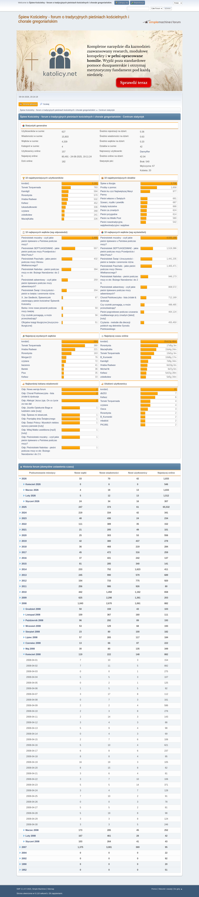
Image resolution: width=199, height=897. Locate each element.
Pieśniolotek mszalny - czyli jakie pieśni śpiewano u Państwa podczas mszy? (39, 241)
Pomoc (154, 889)
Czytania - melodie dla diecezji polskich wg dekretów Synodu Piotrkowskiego (115, 325)
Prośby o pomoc (108, 187)
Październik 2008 (34, 620)
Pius (23, 373)
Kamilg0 (25, 191)
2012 (24, 581)
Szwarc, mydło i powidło (112, 202)
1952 (24, 870)
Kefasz (24, 203)
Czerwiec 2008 (32, 643)
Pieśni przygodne (108, 214)
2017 (24, 552)
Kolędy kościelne (108, 206)
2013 (24, 575)
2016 (24, 558)
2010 (24, 592)
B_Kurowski (106, 357)
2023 (24, 518)
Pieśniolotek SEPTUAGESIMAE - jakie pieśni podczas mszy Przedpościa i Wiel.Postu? (40, 251)
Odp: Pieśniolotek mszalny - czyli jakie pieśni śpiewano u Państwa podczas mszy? (40, 440)
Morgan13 (26, 357)
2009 (24, 598)
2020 (24, 535)
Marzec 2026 (31, 490)
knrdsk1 (25, 183)
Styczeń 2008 (32, 841)
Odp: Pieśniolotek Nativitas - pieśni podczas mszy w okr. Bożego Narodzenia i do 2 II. (38, 450)
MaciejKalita (27, 219)
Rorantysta (26, 195)
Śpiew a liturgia (107, 183)
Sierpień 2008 (32, 632)
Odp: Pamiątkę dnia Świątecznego (38, 419)
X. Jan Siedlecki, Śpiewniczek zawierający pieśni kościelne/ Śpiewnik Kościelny (40, 300)
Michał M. (105, 369)
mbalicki (104, 421)
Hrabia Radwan (29, 199)
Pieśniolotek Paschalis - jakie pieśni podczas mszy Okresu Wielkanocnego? (38, 262)
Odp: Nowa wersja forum (33, 389)
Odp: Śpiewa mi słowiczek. (34, 415)
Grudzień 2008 (32, 609)
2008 (24, 603)
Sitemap (51, 889)
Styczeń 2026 (32, 501)
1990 (24, 864)
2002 (24, 858)
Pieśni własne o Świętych (112, 198)
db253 (103, 393)
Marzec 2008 (31, 830)
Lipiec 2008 (31, 637)
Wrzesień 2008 (33, 626)
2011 (24, 586)
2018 (24, 547)
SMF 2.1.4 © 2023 (24, 889)
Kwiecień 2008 (32, 654)
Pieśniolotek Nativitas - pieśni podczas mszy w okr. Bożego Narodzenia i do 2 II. (40, 272)
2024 (24, 512)
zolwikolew (26, 215)
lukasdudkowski (29, 207)
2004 (24, 853)
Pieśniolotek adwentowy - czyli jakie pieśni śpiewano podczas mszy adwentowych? (38, 283)
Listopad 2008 (32, 615)
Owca (103, 409)
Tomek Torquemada (31, 187)
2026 (24, 478)
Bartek (24, 369)
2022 (24, 524)
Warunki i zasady (165, 889)
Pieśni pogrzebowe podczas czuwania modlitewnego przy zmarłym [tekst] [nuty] (119, 315)
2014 (24, 569)
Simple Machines (39, 889)
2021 (24, 529)
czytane (25, 211)
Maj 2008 (30, 649)
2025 (24, 507)
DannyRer (145, 151)
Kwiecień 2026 (32, 484)
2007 (24, 847)
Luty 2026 (30, 495)
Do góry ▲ (178, 889)
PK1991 (104, 425)
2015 (24, 564)
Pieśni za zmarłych (109, 210)
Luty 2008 (30, 836)
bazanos (25, 365)
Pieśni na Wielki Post (110, 218)
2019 (24, 541)
